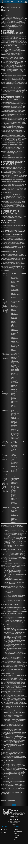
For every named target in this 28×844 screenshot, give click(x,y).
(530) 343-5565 (14, 816)
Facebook (4, 830)
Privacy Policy (14, 824)
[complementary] (23, 839)
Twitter (3, 832)
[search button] (21, 1)
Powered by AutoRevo (14, 822)
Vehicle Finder (18, 831)
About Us (16, 833)
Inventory (16, 829)
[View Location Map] (18, 1)
